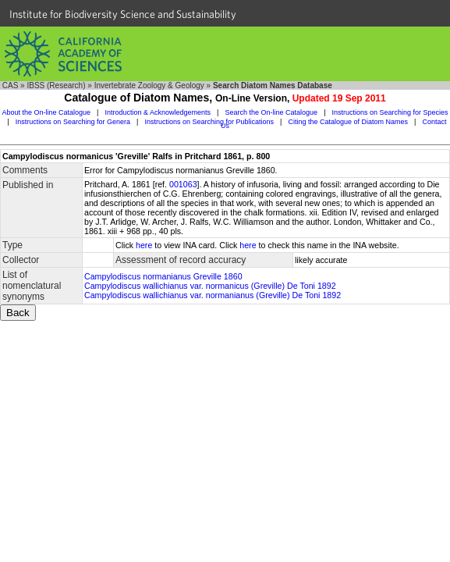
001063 (183, 184)
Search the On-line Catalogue (271, 112)
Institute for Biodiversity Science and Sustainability (122, 14)
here (144, 245)
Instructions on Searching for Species (390, 112)
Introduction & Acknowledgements (158, 112)
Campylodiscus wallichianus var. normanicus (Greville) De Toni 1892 (210, 285)
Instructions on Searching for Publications (209, 122)
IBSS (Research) (56, 85)
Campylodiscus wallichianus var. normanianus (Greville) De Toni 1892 (212, 295)
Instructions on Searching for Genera (73, 122)
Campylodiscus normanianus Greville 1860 (163, 276)
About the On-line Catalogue (46, 112)
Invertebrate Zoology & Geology (149, 85)
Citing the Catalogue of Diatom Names (348, 122)
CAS (10, 85)
